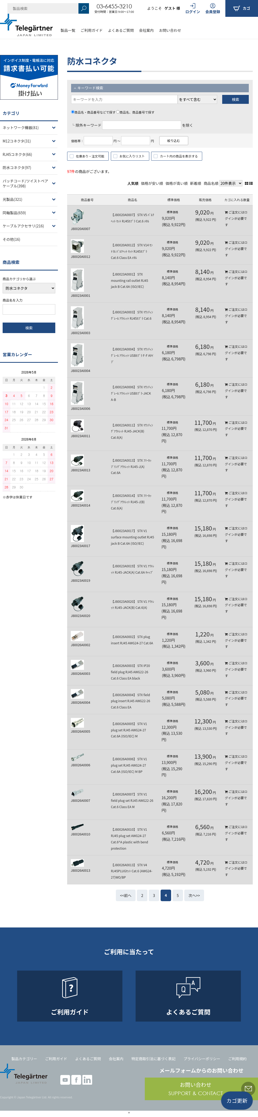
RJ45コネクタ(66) (17, 154)
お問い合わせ (170, 30)
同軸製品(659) (14, 212)
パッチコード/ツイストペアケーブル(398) (25, 183)
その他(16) (11, 239)
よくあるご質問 (121, 30)
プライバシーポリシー (201, 1058)
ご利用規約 (237, 1058)
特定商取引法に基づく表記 (153, 1058)
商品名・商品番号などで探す (93, 112)
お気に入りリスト (132, 156)
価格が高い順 (177, 183)
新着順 (195, 183)
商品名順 (211, 183)
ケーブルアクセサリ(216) (23, 225)
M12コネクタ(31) (17, 141)
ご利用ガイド (92, 30)
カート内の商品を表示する (179, 156)
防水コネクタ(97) (17, 167)
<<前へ (126, 895)
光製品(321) (12, 199)
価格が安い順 (152, 183)
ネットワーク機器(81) (21, 127)
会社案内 (146, 30)
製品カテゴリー (24, 1058)
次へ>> (194, 895)
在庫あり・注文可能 (90, 156)
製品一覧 (68, 30)
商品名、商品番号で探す (135, 112)
